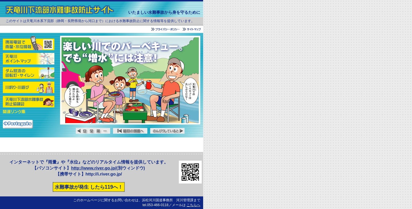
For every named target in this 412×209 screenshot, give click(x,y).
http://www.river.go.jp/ (93, 167)
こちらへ (193, 205)
